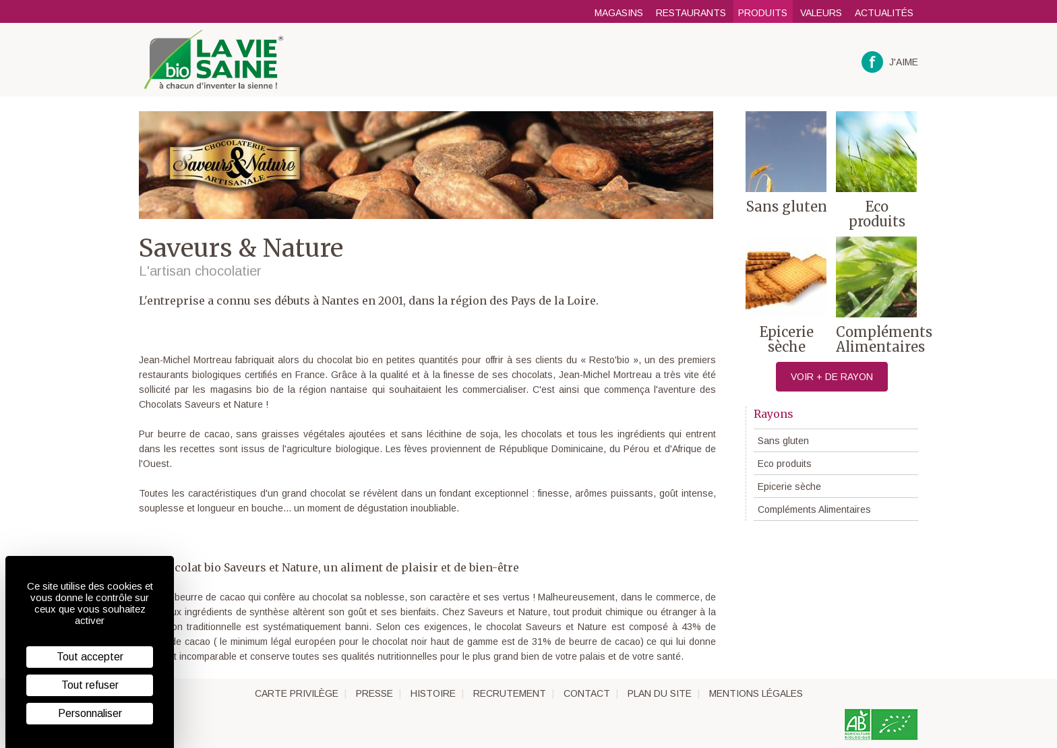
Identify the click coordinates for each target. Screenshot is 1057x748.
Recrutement (509, 693)
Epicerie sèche (789, 486)
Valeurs (821, 12)
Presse (374, 693)
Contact (587, 693)
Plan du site (660, 693)
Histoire (433, 693)
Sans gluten (783, 440)
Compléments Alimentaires (814, 509)
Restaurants (691, 12)
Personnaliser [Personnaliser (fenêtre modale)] (90, 713)
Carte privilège (296, 693)
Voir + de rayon (832, 376)
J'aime (890, 62)
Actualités (884, 12)
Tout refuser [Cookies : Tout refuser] (90, 685)
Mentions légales (756, 693)
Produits (762, 12)
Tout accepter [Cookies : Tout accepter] (90, 656)
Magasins (619, 12)
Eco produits (785, 463)
